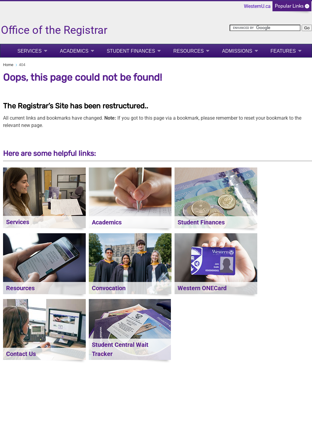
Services (29, 51)
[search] (265, 28)
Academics (74, 51)
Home (8, 64)
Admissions (237, 51)
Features (283, 51)
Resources (188, 51)
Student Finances (131, 51)
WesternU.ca (257, 6)
